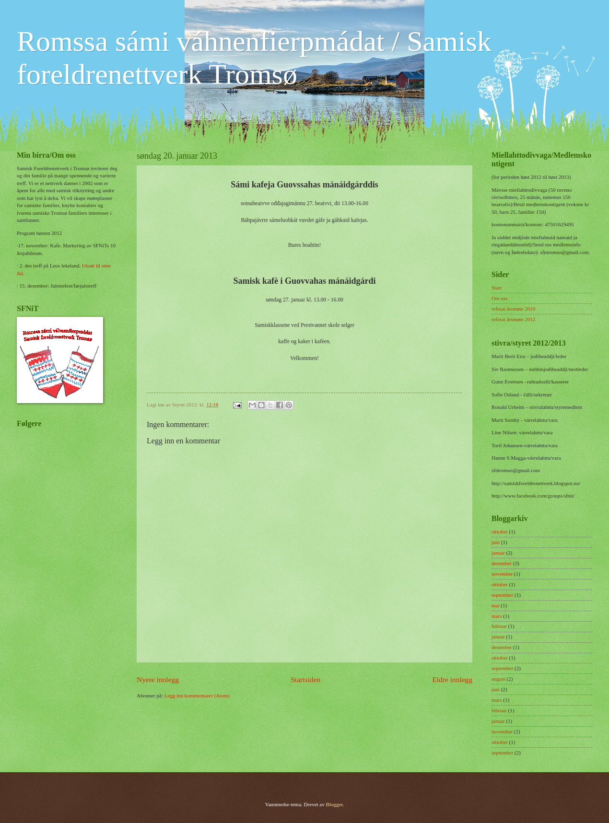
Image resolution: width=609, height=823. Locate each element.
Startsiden (305, 679)
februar (499, 626)
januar (498, 553)
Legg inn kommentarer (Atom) (197, 695)
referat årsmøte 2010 (513, 309)
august (498, 679)
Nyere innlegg (158, 679)
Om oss (499, 298)
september (502, 595)
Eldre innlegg (452, 679)
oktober (500, 531)
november (502, 574)
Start (497, 287)
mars (497, 616)
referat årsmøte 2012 (513, 319)
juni (496, 542)
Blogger (334, 804)
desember (502, 563)
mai (496, 605)
